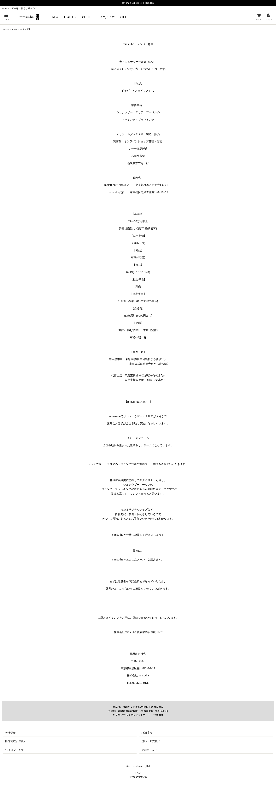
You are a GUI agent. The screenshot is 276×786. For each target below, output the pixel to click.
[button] (6, 16)
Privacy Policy (138, 776)
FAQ (138, 773)
